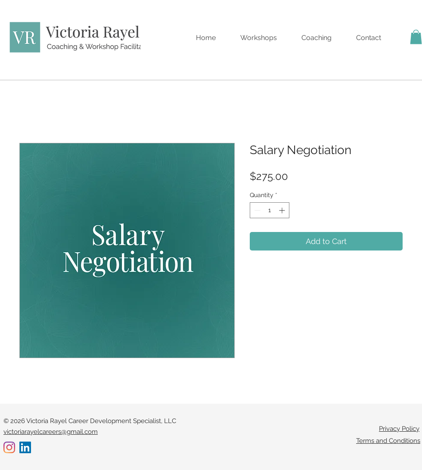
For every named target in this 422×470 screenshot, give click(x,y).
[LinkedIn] (25, 447)
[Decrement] (256, 210)
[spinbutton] (269, 210)
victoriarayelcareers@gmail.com (50, 432)
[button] (416, 37)
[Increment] (282, 210)
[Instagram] (9, 447)
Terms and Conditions (388, 441)
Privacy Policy (399, 429)
